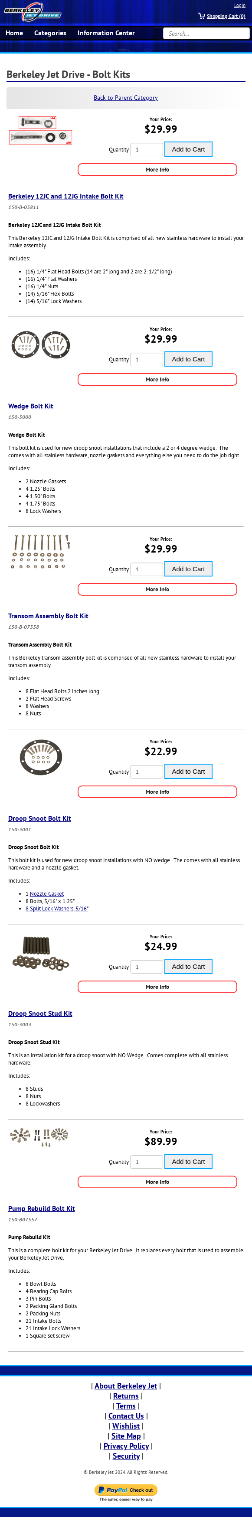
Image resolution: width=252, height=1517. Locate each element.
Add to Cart (188, 149)
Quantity (119, 149)
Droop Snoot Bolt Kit (39, 818)
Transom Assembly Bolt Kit (48, 615)
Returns (126, 1396)
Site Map (126, 1436)
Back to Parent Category (126, 97)
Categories (50, 32)
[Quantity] (146, 149)
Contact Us (126, 1416)
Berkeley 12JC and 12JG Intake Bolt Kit (66, 196)
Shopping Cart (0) (226, 16)
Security (126, 1456)
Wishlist (126, 1426)
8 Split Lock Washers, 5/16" (57, 908)
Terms (126, 1406)
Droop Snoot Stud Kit (40, 1013)
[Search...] (206, 33)
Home (14, 32)
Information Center (106, 32)
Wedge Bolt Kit (30, 405)
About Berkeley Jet (126, 1386)
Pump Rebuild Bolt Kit (41, 1208)
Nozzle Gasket (47, 893)
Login (239, 5)
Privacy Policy (126, 1446)
